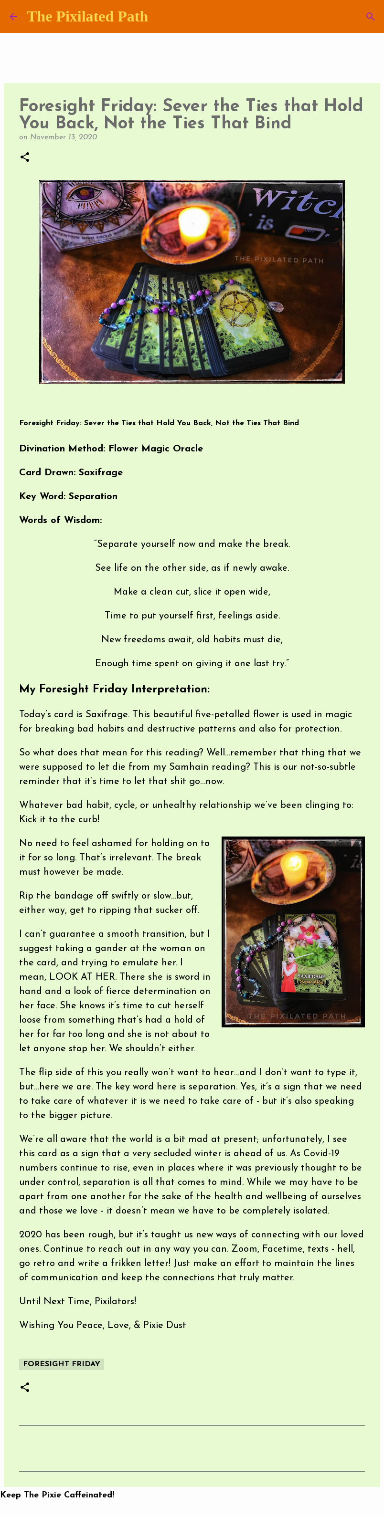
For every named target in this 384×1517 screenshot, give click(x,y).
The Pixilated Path (87, 16)
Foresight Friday (61, 1364)
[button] (25, 158)
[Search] (370, 16)
